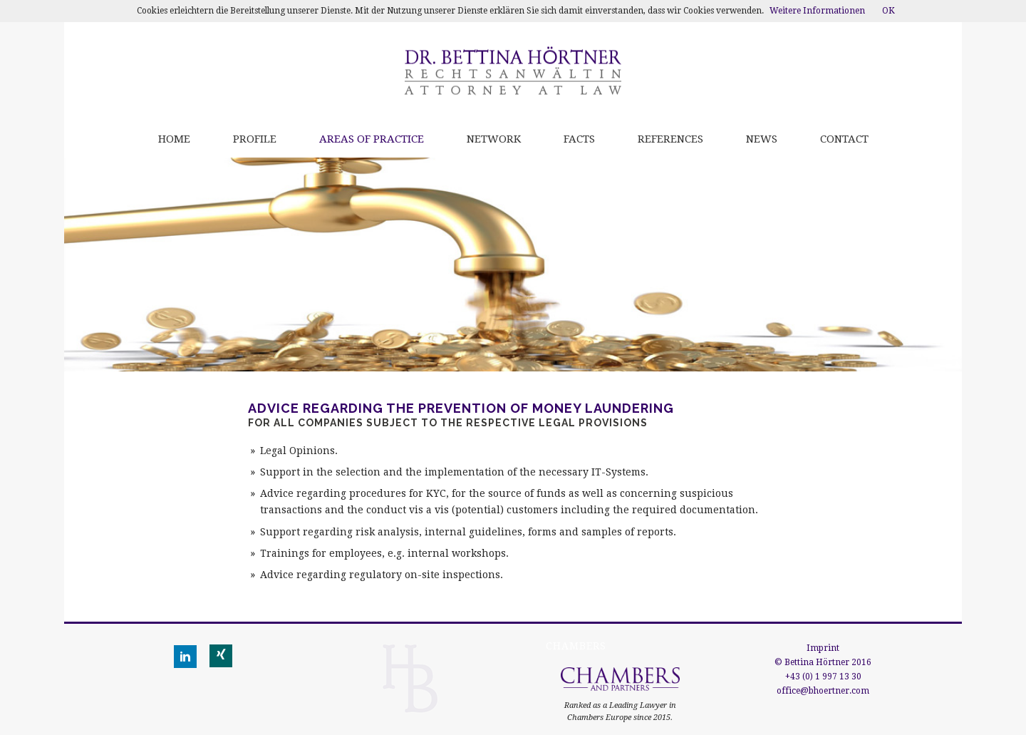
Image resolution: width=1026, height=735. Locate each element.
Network (494, 139)
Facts (579, 139)
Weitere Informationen (817, 11)
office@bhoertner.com (823, 691)
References (670, 139)
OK (888, 11)
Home (174, 139)
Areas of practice (371, 139)
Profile (254, 139)
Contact (844, 139)
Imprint (823, 648)
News (761, 139)
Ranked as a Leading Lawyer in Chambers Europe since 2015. (620, 700)
